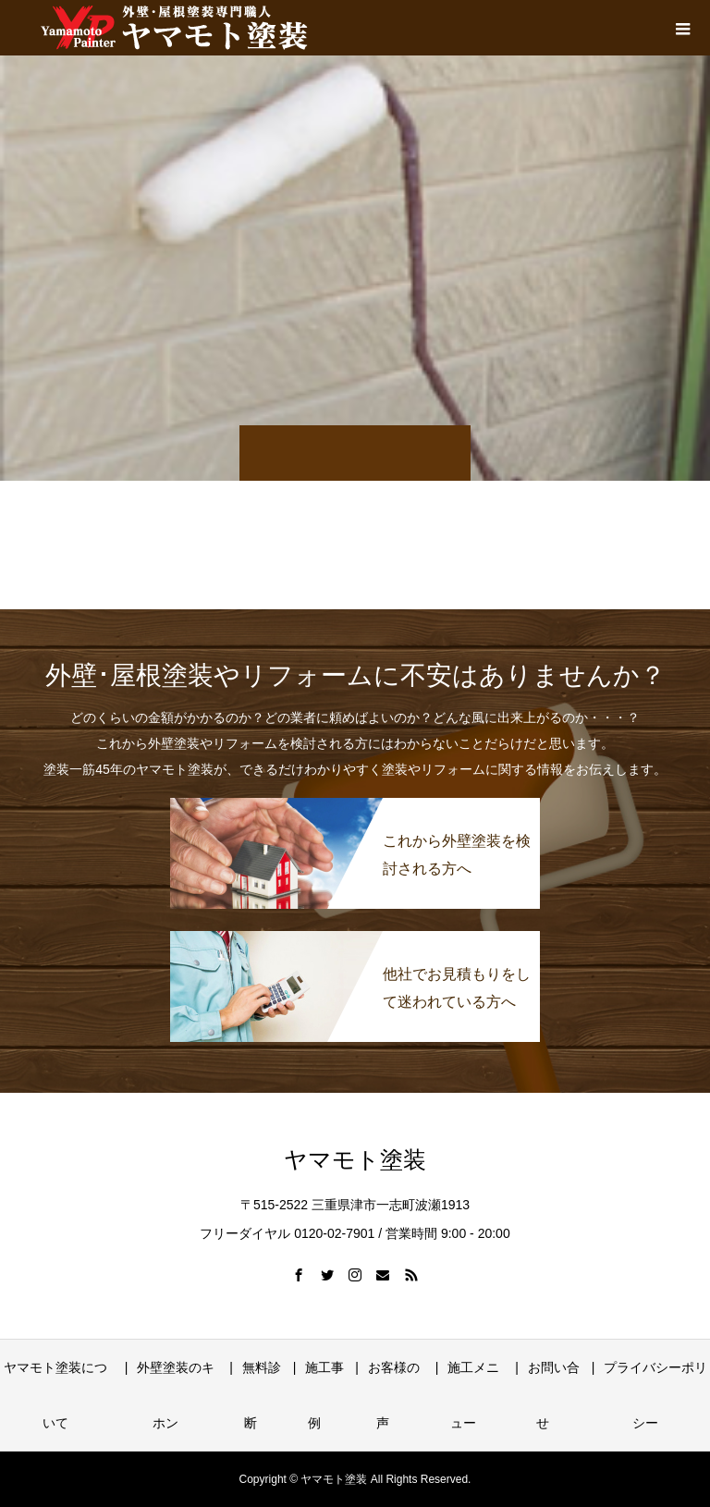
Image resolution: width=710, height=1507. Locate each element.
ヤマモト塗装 (355, 1159)
